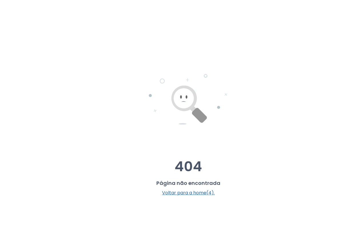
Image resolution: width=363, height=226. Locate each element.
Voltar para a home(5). (188, 192)
